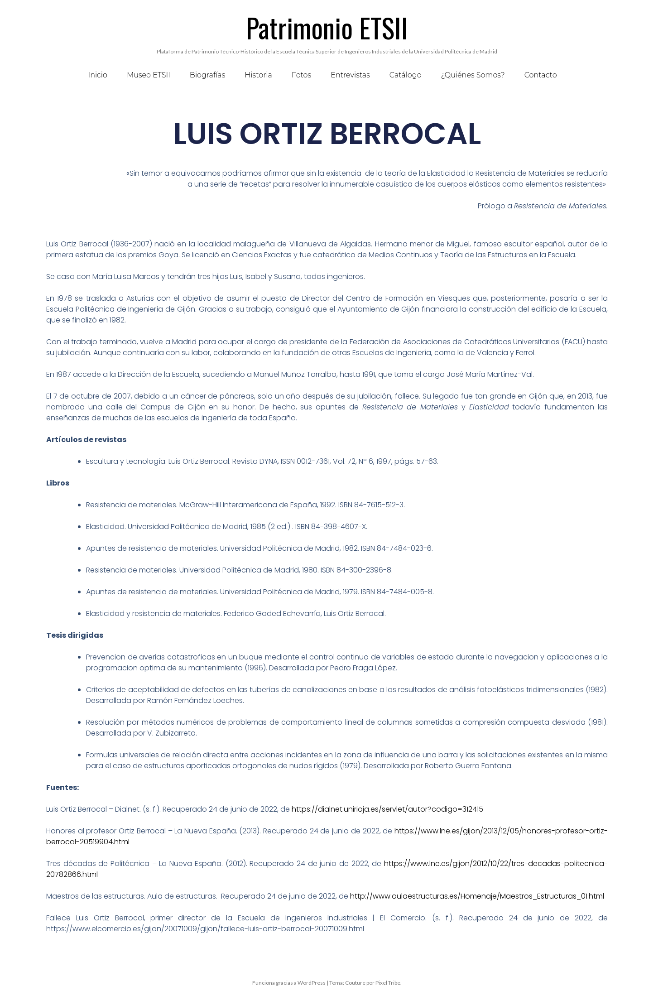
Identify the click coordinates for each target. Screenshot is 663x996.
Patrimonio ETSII (327, 27)
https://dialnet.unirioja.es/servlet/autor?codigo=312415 (387, 809)
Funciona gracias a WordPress (289, 982)
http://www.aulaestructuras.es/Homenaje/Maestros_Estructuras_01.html (476, 896)
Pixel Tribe (387, 982)
